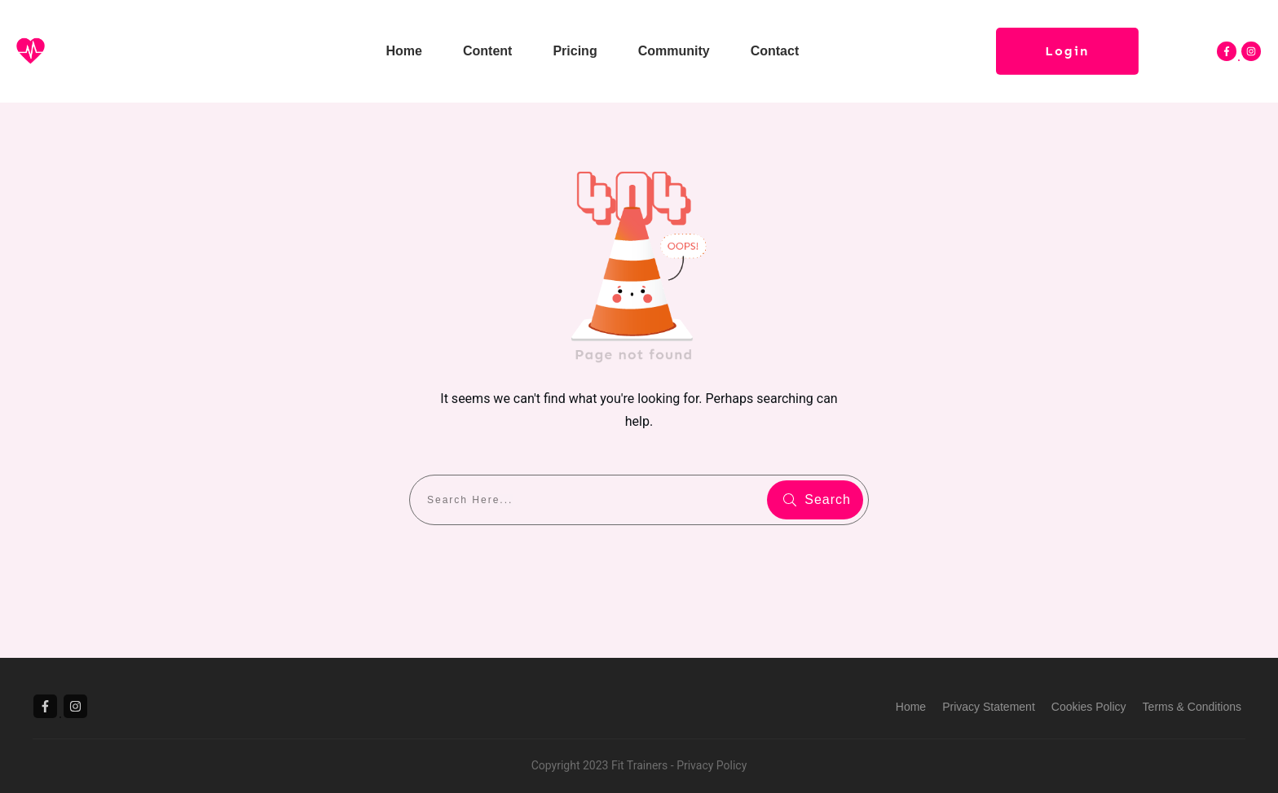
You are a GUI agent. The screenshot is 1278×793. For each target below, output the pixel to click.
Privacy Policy (711, 765)
